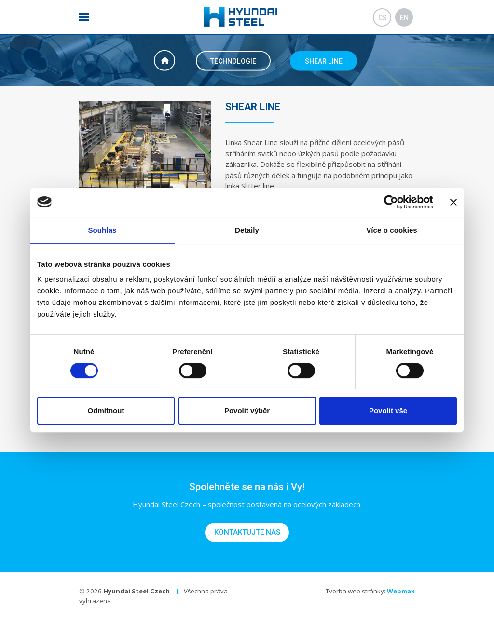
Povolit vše (388, 410)
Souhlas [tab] (102, 230)
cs (382, 18)
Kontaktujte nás (247, 532)
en (404, 18)
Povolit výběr (247, 410)
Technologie (233, 61)
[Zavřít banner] (453, 202)
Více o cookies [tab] (391, 230)
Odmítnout (106, 410)
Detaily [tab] (247, 230)
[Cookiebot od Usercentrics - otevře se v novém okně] (391, 202)
